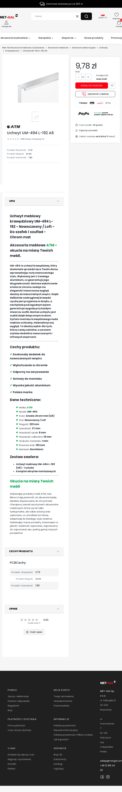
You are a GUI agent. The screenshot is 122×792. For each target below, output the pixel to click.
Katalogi (58, 764)
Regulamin (13, 705)
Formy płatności (16, 725)
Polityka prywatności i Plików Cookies (73, 734)
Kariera (11, 768)
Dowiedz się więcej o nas (21, 754)
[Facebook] (102, 777)
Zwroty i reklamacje (18, 696)
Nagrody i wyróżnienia (19, 759)
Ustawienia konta (63, 701)
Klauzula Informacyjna (66, 730)
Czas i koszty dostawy (19, 730)
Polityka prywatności (65, 725)
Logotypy (59, 768)
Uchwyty (103, 47)
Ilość (77, 71)
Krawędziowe (12, 50)
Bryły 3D (58, 754)
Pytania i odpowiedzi (18, 701)
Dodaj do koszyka (91, 85)
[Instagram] (108, 777)
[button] (86, 16)
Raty (10, 710)
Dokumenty (60, 759)
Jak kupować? (61, 739)
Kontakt (12, 764)
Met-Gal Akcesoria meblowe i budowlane (23, 47)
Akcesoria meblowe (58, 47)
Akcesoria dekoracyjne (84, 47)
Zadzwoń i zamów (95, 94)
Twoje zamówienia (64, 696)
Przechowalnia (61, 705)
